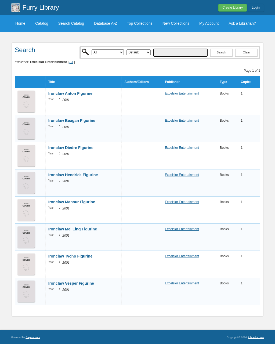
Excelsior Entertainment (182, 93)
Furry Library (41, 7)
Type (223, 82)
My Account (209, 23)
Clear (246, 52)
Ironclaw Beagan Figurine (71, 120)
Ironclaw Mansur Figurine (71, 202)
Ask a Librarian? (242, 23)
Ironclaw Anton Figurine (70, 93)
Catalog (41, 23)
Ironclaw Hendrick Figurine (73, 175)
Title (51, 82)
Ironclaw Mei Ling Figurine (72, 229)
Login (256, 7)
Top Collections (140, 23)
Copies (246, 82)
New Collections (175, 23)
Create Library (232, 7)
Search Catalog (71, 23)
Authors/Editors (136, 82)
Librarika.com (256, 337)
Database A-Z (105, 23)
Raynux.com (33, 337)
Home (20, 23)
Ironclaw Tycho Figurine (70, 256)
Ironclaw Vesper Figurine (71, 283)
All (71, 62)
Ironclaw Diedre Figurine (70, 148)
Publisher (172, 82)
